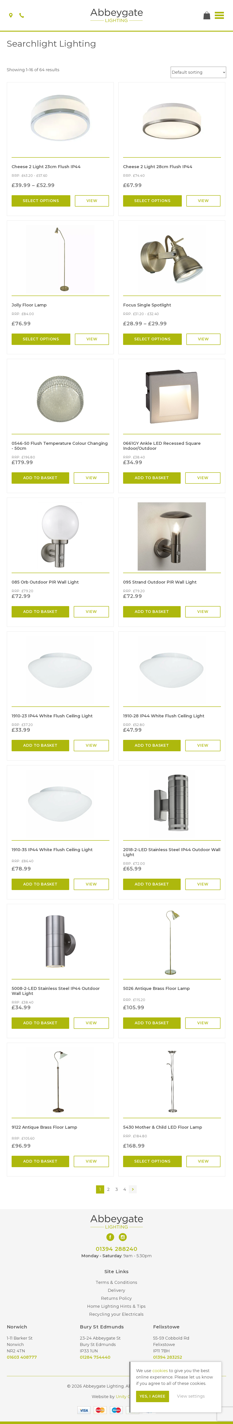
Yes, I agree (152, 1396)
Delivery (116, 1290)
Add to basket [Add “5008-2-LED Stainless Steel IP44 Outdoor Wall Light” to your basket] (40, 1023)
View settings (191, 1396)
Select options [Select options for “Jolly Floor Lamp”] (41, 339)
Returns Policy (116, 1298)
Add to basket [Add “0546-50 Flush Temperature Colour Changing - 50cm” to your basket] (40, 478)
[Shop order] (198, 72)
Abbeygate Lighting (116, 15)
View (91, 201)
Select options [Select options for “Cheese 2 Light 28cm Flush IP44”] (152, 201)
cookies (160, 1370)
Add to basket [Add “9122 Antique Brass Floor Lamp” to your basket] (40, 1161)
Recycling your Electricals (116, 1314)
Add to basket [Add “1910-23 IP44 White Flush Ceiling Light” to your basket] (40, 745)
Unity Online (128, 1396)
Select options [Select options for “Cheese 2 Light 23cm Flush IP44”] (41, 201)
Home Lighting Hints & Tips (116, 1306)
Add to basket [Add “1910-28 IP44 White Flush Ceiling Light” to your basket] (152, 745)
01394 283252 (167, 1357)
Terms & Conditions (116, 1282)
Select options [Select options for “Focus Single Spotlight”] (152, 339)
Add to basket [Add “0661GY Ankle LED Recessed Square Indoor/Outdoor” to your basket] (152, 478)
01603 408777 (22, 1357)
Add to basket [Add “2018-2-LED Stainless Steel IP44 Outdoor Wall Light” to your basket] (152, 884)
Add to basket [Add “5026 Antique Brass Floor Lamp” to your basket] (152, 1023)
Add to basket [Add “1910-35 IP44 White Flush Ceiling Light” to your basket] (40, 884)
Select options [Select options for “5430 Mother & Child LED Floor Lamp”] (152, 1161)
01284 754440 (95, 1357)
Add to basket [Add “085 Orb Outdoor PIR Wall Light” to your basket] (40, 612)
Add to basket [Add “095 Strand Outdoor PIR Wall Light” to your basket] (152, 612)
